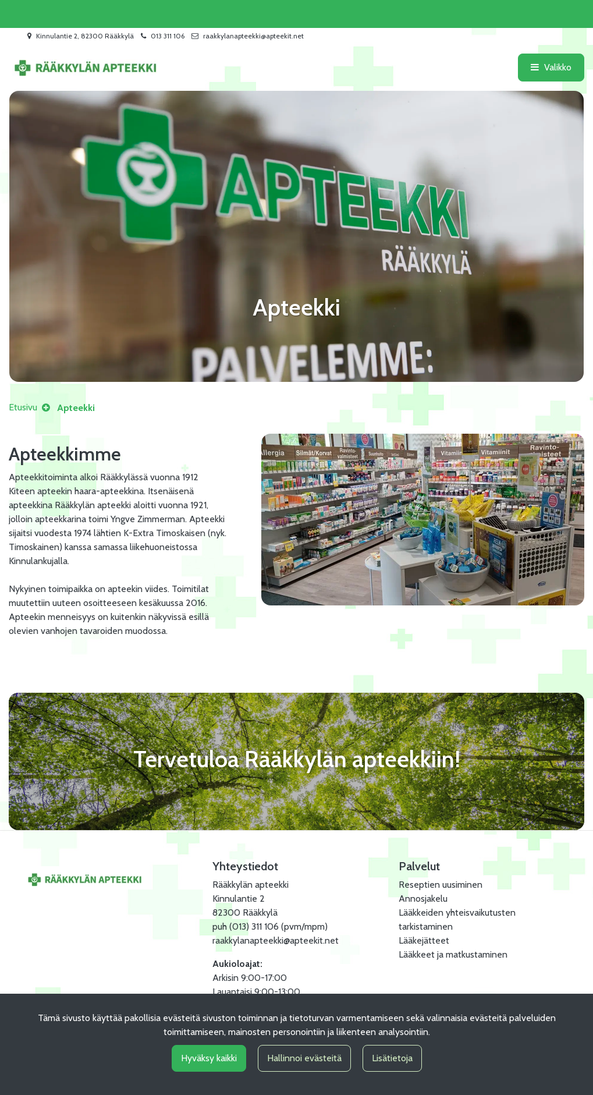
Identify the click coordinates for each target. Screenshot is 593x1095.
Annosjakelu (423, 898)
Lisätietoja (392, 1058)
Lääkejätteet (424, 940)
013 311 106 (167, 35)
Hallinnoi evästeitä (304, 1058)
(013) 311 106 (254, 926)
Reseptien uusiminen (440, 884)
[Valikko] (551, 67)
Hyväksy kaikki (209, 1058)
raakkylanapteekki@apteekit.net (253, 35)
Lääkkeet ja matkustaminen (453, 954)
